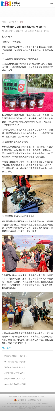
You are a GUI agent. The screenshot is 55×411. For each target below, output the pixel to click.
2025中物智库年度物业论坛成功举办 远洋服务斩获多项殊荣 (16, 384)
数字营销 (22, 397)
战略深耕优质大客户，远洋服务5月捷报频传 (16, 379)
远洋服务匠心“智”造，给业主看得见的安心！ (16, 373)
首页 (4, 22)
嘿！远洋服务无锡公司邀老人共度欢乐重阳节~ (16, 362)
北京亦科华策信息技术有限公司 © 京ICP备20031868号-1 (27, 404)
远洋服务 (12, 22)
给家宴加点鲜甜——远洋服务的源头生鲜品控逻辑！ (16, 356)
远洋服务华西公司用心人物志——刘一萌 (16, 367)
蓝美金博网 (13, 397)
